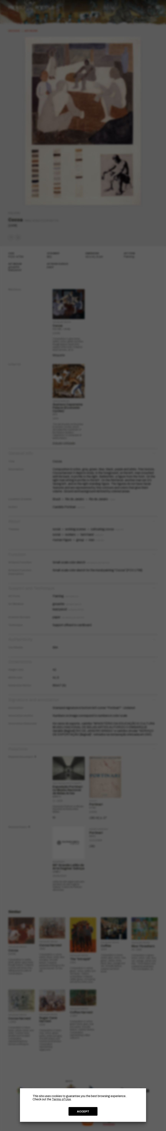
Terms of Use (61, 1099)
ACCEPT (83, 1111)
